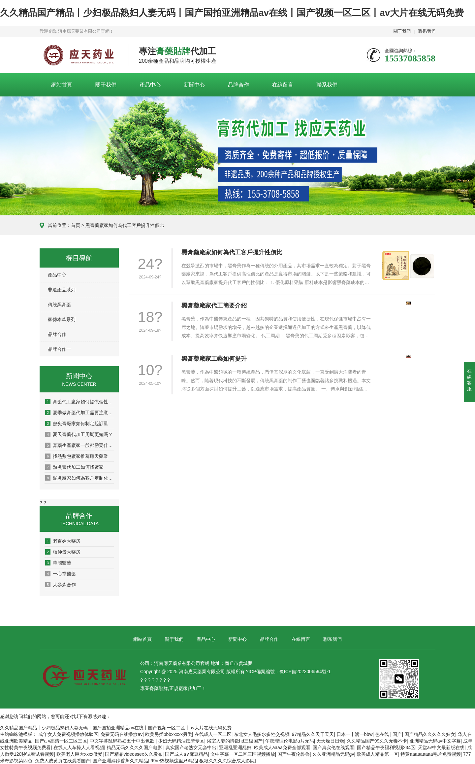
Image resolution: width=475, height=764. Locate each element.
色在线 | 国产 (388, 734)
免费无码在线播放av (121, 734)
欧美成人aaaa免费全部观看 (282, 747)
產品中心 (150, 85)
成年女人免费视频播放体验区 (68, 734)
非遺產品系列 (62, 289)
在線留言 (282, 85)
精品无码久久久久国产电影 (135, 747)
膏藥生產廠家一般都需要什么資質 (79, 445)
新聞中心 (194, 85)
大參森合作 (60, 584)
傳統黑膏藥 (59, 304)
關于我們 (402, 31)
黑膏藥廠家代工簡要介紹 (214, 305)
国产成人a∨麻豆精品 (186, 754)
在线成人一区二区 (213, 734)
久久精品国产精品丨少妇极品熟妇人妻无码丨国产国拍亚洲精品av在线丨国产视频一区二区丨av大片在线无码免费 (232, 13)
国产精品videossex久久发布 (133, 754)
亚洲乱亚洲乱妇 (235, 747)
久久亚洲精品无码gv (333, 754)
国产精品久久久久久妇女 (429, 734)
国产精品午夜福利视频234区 (386, 747)
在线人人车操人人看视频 (78, 747)
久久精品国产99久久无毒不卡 (377, 741)
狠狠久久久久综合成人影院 (227, 760)
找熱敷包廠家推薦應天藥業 (76, 456)
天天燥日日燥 (330, 741)
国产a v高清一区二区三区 (61, 741)
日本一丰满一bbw (354, 734)
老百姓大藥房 (62, 541)
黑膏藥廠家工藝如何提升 (214, 358)
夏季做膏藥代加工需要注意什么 (79, 412)
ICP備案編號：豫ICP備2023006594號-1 (290, 671)
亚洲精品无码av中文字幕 (435, 741)
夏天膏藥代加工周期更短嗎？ (79, 434)
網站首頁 (61, 85)
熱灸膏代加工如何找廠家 (74, 467)
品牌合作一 (59, 349)
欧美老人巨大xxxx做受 (79, 754)
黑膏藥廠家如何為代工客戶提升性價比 (231, 252)
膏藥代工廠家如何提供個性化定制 (79, 401)
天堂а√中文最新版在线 (441, 747)
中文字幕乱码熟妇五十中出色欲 (123, 741)
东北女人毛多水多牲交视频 (261, 734)
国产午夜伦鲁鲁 (293, 754)
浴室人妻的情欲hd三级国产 (235, 741)
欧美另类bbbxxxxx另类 (168, 734)
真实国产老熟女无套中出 (191, 747)
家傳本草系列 (62, 319)
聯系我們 (426, 31)
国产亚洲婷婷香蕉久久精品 (120, 760)
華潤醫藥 (58, 562)
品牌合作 (238, 85)
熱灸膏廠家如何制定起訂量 (76, 423)
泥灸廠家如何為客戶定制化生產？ (79, 478)
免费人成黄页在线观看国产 (62, 760)
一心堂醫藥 (60, 573)
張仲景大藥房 (62, 552)
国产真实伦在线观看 (333, 747)
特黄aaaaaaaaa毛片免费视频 (430, 754)
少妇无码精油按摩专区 (181, 741)
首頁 (75, 225)
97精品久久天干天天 (313, 734)
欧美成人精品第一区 (377, 754)
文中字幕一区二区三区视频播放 (242, 754)
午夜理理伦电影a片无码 (289, 741)
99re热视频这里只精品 (174, 760)
